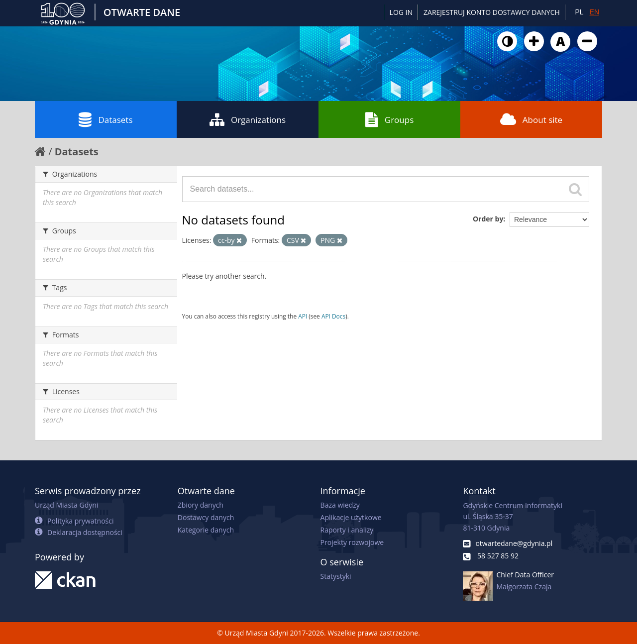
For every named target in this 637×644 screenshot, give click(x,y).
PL (579, 12)
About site (531, 119)
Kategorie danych (206, 530)
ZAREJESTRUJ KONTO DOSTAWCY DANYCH (492, 12)
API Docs (333, 316)
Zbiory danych (200, 505)
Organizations (248, 119)
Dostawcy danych (206, 517)
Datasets (105, 119)
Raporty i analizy (347, 530)
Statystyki (335, 576)
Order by (488, 218)
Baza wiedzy (340, 505)
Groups (389, 119)
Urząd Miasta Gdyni (66, 505)
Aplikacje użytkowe (351, 517)
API (302, 316)
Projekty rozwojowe (352, 542)
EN (594, 12)
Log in (401, 12)
